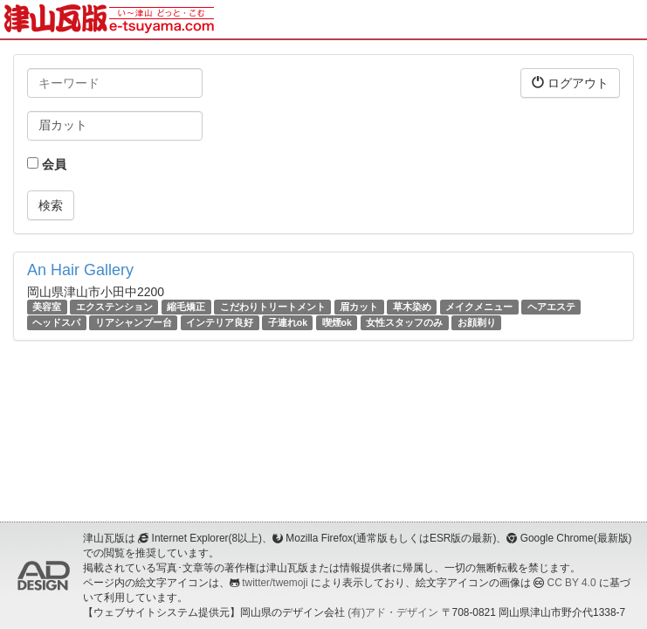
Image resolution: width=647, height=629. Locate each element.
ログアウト (570, 82)
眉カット (359, 306)
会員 (46, 164)
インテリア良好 (219, 322)
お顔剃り (477, 322)
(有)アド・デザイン (393, 612)
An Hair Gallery (80, 270)
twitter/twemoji (274, 583)
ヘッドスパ (56, 322)
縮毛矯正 (186, 306)
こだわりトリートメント (273, 306)
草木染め (412, 306)
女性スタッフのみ (404, 322)
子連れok (287, 322)
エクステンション (114, 306)
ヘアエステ (551, 306)
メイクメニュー (479, 306)
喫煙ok (337, 322)
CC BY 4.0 (571, 583)
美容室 (46, 306)
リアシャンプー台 (133, 322)
